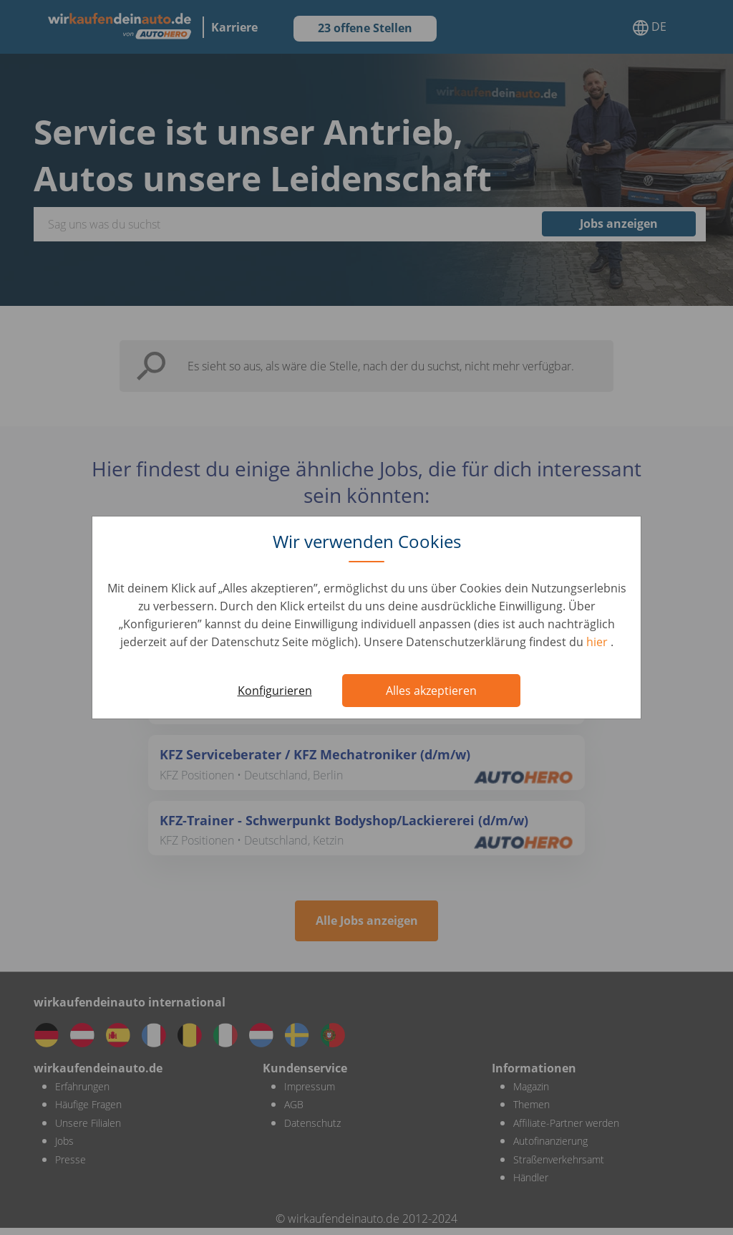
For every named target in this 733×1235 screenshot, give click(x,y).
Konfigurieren (275, 690)
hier (598, 642)
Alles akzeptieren (431, 690)
